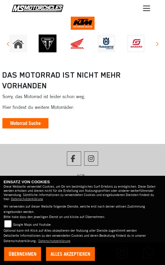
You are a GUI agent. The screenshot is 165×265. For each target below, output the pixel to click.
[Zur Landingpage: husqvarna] (106, 43)
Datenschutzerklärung (27, 199)
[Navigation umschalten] (146, 8)
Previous (8, 45)
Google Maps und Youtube (32, 224)
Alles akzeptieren (70, 254)
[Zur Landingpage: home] (18, 43)
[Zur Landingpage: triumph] (47, 43)
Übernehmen (23, 254)
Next (157, 45)
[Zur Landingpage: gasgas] (136, 43)
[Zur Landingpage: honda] (77, 43)
